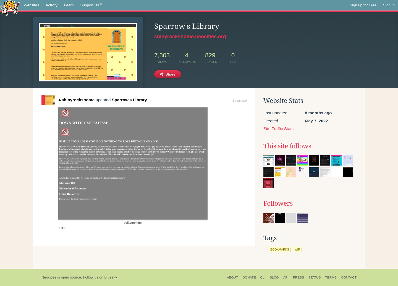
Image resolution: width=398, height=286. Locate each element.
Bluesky (110, 277)
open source (71, 277)
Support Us (91, 5)
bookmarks (279, 249)
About (232, 277)
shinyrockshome (77, 99)
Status (314, 277)
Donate (249, 277)
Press (298, 277)
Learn (69, 5)
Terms (331, 277)
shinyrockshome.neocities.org (190, 36)
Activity (51, 5)
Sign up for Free (363, 5)
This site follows (287, 146)
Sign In (389, 5)
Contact (349, 277)
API (286, 277)
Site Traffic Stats (278, 128)
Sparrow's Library (129, 99)
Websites (31, 5)
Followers (278, 203)
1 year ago (239, 100)
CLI (262, 277)
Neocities (48, 277)
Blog (274, 277)
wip (297, 249)
